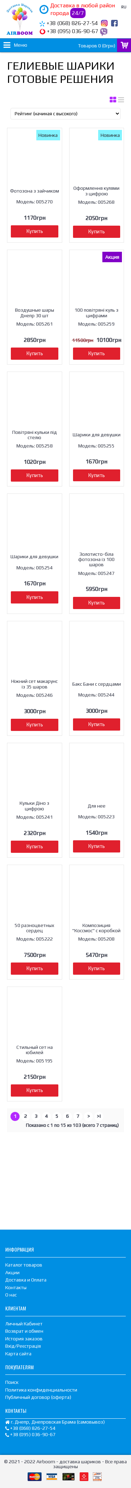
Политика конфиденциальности (41, 1390)
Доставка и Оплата (25, 1280)
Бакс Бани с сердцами (96, 684)
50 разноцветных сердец (34, 927)
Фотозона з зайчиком (34, 191)
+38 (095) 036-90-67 (72, 31)
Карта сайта (18, 1353)
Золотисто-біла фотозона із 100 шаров (96, 559)
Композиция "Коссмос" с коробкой (96, 927)
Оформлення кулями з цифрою (96, 190)
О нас (11, 1295)
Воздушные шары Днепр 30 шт (34, 312)
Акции (12, 1272)
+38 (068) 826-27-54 (72, 23)
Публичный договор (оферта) (38, 1397)
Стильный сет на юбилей (34, 1049)
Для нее (96, 806)
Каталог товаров (23, 1265)
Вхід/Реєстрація (23, 1346)
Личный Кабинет (24, 1323)
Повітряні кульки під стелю (34, 434)
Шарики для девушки (97, 434)
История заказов (24, 1338)
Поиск (12, 1382)
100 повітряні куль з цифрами (96, 312)
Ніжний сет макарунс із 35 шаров (34, 683)
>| (99, 1116)
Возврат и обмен (24, 1331)
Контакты (16, 1287)
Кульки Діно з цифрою (34, 805)
